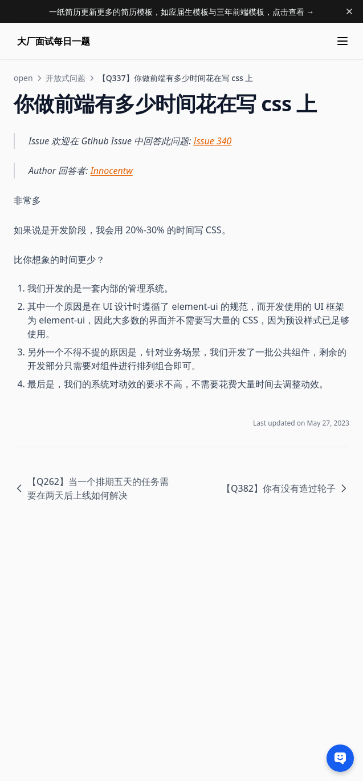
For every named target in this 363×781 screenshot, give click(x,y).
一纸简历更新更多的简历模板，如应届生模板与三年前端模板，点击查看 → (182, 11)
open (23, 77)
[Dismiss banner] (349, 11)
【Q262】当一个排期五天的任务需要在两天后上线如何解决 (91, 488)
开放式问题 (65, 77)
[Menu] (342, 41)
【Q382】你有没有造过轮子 (285, 488)
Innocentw (112, 170)
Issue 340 (213, 141)
